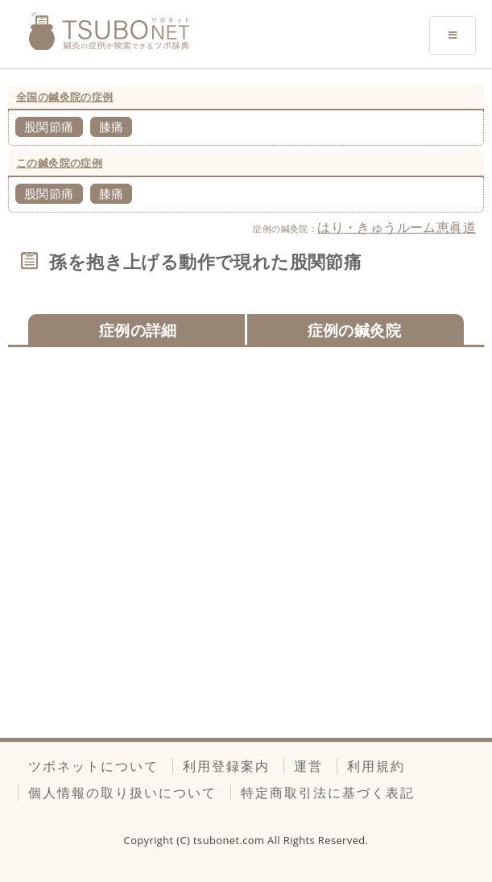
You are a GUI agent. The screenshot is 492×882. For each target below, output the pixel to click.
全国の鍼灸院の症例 (65, 96)
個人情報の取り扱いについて (122, 792)
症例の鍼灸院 (354, 330)
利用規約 (376, 766)
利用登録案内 (226, 766)
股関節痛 (49, 126)
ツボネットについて (93, 766)
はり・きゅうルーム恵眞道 (396, 227)
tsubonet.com (230, 840)
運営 (308, 766)
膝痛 (111, 126)
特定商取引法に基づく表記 (328, 792)
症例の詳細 (138, 330)
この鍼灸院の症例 (59, 162)
